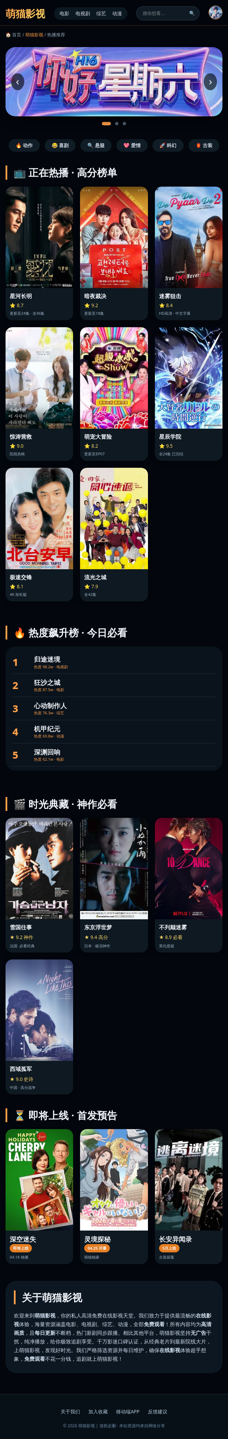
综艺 (101, 13)
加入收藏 (98, 1411)
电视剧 (83, 13)
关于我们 (70, 1411)
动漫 (117, 13)
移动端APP (127, 1411)
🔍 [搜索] (192, 13)
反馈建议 (157, 1411)
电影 (64, 13)
